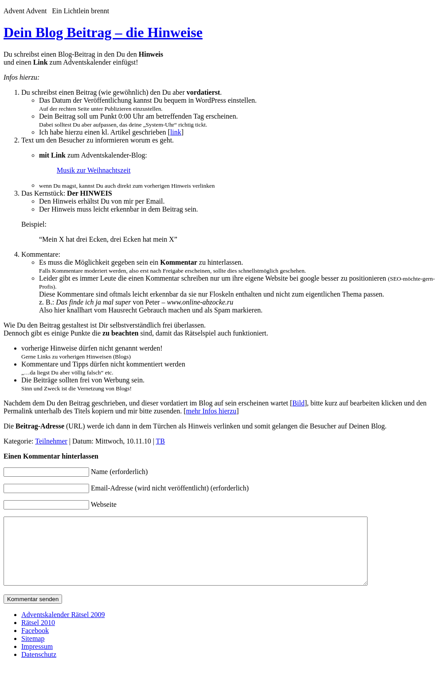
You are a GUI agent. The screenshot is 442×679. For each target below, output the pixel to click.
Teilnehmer (51, 441)
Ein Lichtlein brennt (80, 11)
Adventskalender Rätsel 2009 (63, 628)
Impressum (37, 660)
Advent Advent (27, 11)
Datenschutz (38, 667)
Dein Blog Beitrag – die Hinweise (103, 32)
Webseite (104, 504)
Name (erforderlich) (119, 471)
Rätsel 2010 (38, 636)
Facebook (35, 644)
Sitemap (32, 652)
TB (160, 441)
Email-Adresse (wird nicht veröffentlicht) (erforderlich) (170, 488)
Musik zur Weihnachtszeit (93, 170)
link (175, 132)
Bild (298, 403)
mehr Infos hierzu (211, 411)
